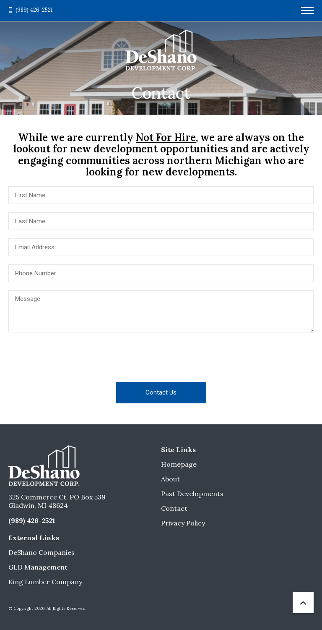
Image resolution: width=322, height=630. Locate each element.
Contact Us (161, 392)
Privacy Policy (183, 523)
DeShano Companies (41, 552)
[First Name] (161, 195)
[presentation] (161, 357)
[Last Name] (161, 221)
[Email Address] (161, 247)
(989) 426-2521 (34, 9)
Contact (174, 508)
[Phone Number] (161, 273)
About (170, 479)
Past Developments (192, 493)
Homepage (179, 464)
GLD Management (38, 567)
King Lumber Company (45, 582)
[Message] (161, 311)
